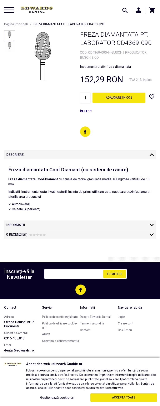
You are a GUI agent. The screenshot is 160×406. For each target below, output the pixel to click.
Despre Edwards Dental (95, 316)
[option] (43, 56)
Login (121, 316)
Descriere (15, 155)
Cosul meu (125, 330)
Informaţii (15, 225)
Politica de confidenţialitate (60, 316)
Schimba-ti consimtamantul (60, 341)
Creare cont (125, 323)
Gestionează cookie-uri (57, 398)
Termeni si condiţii (92, 323)
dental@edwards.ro (19, 350)
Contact (85, 330)
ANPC (46, 334)
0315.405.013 (14, 338)
